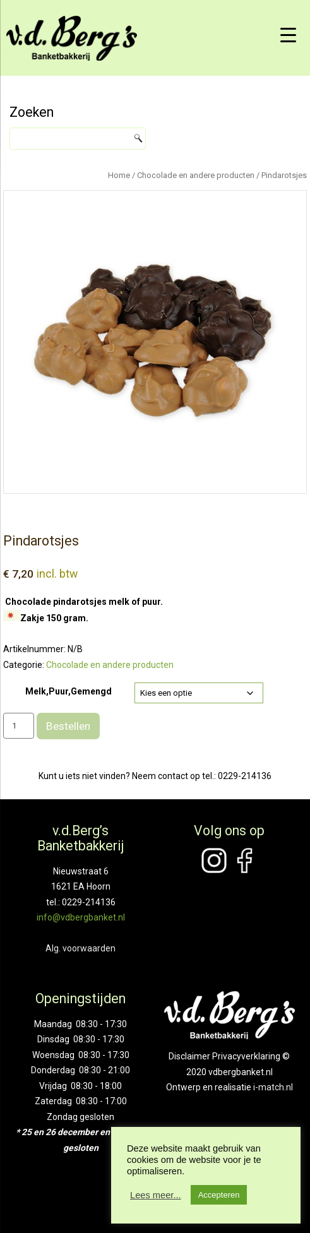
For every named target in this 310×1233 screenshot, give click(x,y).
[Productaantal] (18, 726)
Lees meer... (155, 1195)
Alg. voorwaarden (80, 948)
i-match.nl (273, 1087)
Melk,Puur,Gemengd (68, 691)
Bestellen (68, 726)
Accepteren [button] (219, 1195)
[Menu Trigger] (288, 34)
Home (119, 175)
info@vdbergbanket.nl (81, 917)
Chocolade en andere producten (195, 175)
